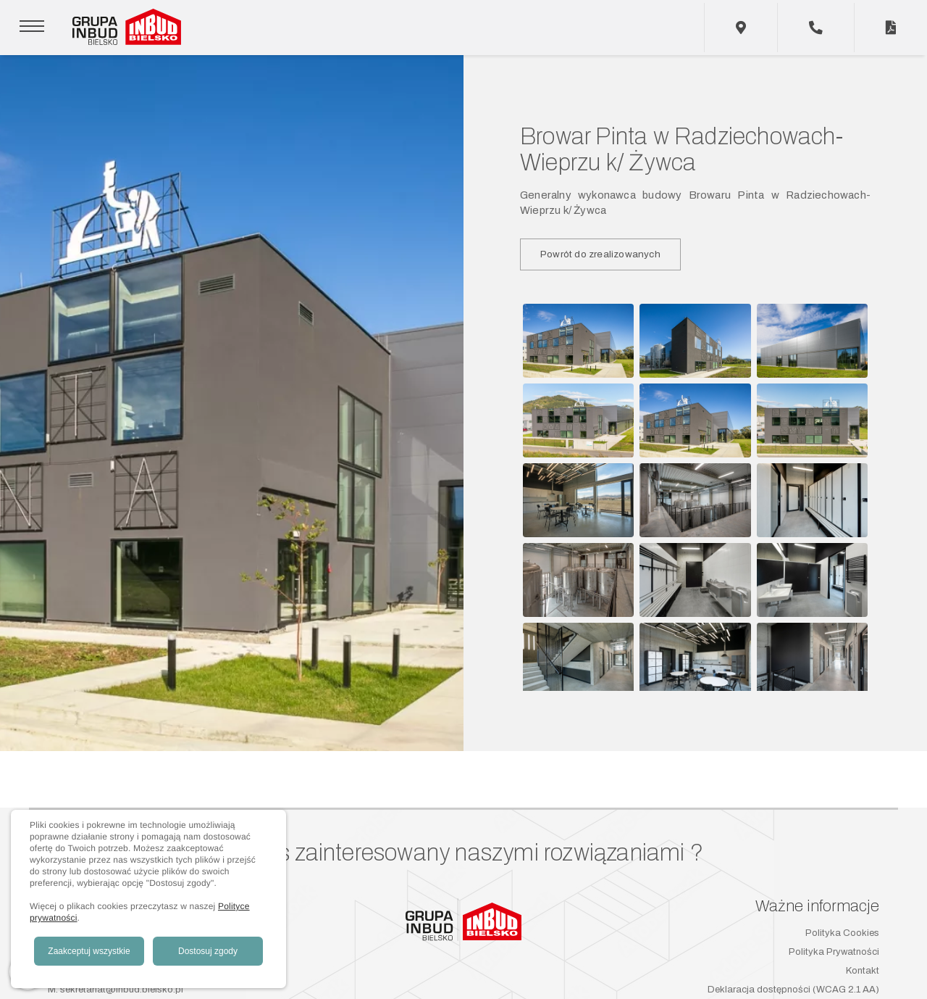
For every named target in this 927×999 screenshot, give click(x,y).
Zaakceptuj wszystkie (89, 951)
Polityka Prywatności (834, 952)
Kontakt (862, 971)
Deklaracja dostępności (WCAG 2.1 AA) (793, 990)
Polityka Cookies (842, 933)
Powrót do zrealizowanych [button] (600, 254)
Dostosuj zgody (208, 951)
